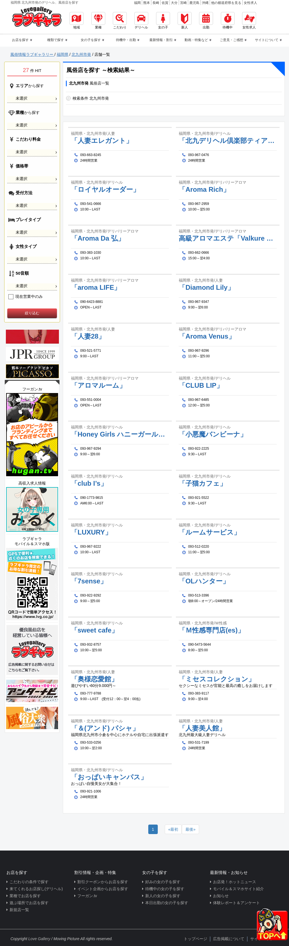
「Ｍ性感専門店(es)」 (211, 630)
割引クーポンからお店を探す (102, 882)
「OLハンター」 (204, 581)
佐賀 (165, 3)
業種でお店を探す (25, 896)
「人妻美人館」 (202, 728)
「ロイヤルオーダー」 (105, 189)
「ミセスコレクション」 (217, 679)
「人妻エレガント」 (102, 140)
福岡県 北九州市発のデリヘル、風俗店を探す (44, 2)
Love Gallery (39, 939)
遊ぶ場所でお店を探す (29, 903)
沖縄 (205, 3)
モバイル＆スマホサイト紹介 (238, 889)
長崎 (155, 3)
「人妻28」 (88, 336)
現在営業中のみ (25, 296)
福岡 (137, 3)
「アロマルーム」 (98, 385)
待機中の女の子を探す (164, 889)
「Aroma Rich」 (204, 189)
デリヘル (141, 20)
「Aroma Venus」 (207, 336)
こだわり (120, 20)
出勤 (206, 20)
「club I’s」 (89, 483)
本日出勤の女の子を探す (166, 903)
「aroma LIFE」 (96, 287)
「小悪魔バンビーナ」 (213, 434)
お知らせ (221, 896)
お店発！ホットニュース (234, 882)
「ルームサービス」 (209, 532)
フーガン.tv (87, 896)
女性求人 (250, 3)
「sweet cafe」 (94, 630)
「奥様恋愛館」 (94, 679)
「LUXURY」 (91, 532)
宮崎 (183, 3)
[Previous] (173, 829)
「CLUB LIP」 (201, 385)
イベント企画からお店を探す (102, 889)
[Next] (190, 829)
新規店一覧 (19, 909)
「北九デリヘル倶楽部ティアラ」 (228, 140)
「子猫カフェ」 (202, 483)
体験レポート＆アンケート (236, 903)
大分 (174, 3)
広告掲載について (228, 939)
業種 (98, 20)
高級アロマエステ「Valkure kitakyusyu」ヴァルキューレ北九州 (228, 238)
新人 (185, 20)
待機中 (228, 20)
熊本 (146, 3)
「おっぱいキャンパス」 (109, 777)
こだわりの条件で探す (29, 882)
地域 (76, 20)
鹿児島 (194, 3)
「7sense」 (89, 581)
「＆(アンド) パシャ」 (105, 728)
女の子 (163, 20)
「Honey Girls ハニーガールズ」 (120, 434)
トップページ (195, 939)
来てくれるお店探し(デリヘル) (36, 889)
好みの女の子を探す (162, 882)
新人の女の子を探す (162, 896)
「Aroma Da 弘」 (98, 238)
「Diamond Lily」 (206, 287)
